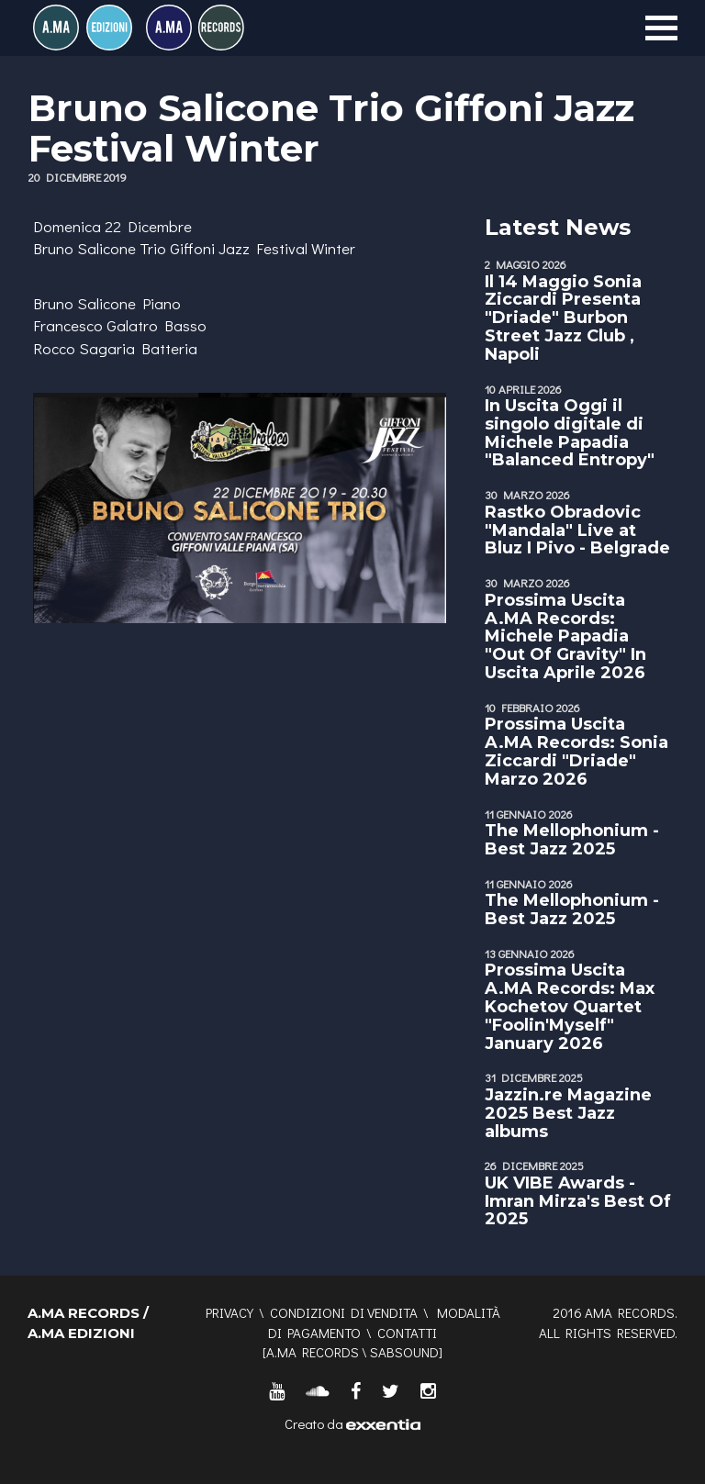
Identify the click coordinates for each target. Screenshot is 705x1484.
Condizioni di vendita (344, 1312)
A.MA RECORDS (312, 1352)
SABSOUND (404, 1352)
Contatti (407, 1332)
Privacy (229, 1312)
